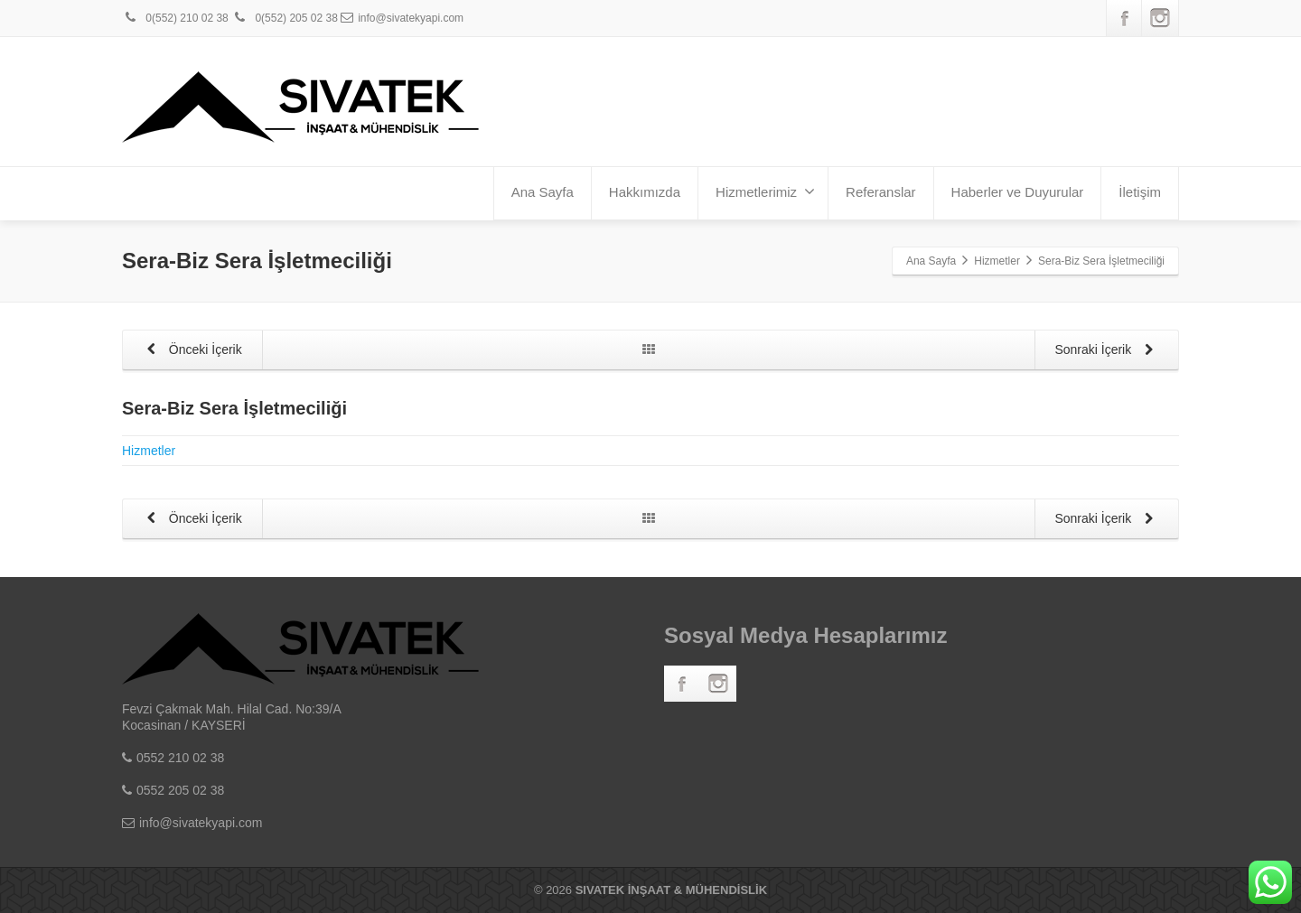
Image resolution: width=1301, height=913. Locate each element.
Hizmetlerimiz (765, 191)
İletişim (1139, 192)
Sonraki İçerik (1107, 350)
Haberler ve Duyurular (1017, 192)
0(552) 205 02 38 (284, 18)
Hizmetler (148, 450)
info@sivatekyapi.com (402, 18)
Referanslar (881, 192)
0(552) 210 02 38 (175, 18)
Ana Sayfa (542, 192)
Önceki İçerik (191, 350)
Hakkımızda (644, 192)
